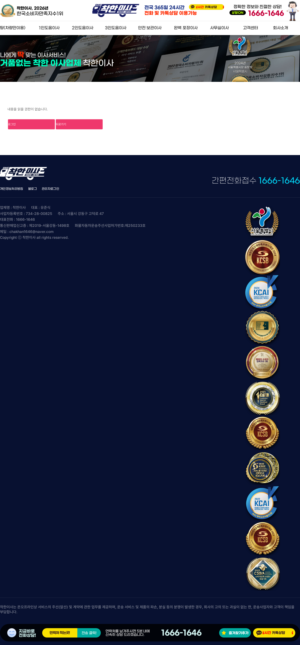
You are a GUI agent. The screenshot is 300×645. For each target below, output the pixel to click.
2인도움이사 (82, 28)
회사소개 (280, 28)
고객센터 (250, 28)
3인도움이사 (115, 28)
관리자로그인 (50, 189)
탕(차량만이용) (12, 28)
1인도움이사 (49, 28)
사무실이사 (219, 28)
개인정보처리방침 (11, 189)
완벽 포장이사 (185, 28)
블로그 (32, 189)
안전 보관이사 (149, 28)
